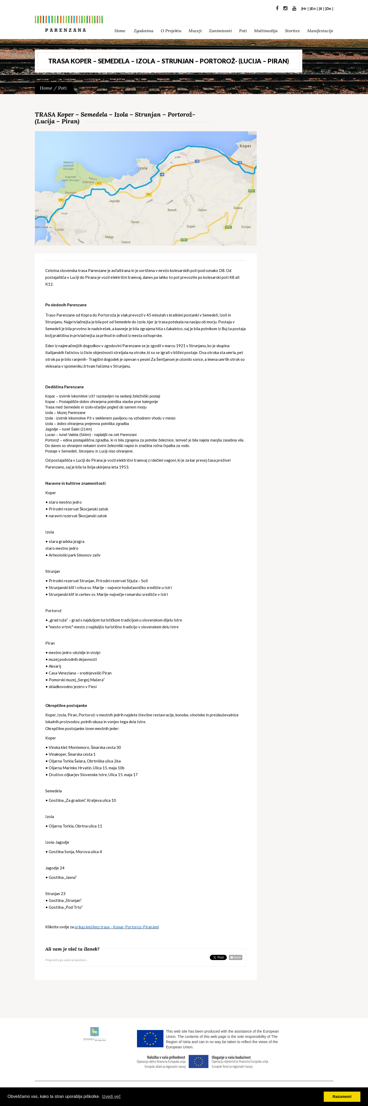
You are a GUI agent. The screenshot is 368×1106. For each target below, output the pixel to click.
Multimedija (266, 29)
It (321, 7)
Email (235, 957)
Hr (304, 7)
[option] (146, 188)
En (313, 7)
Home (119, 29)
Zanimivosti (220, 29)
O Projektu (171, 29)
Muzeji (195, 29)
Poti (243, 29)
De (328, 7)
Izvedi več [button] (111, 1096)
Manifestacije (320, 29)
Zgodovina (143, 29)
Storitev (292, 29)
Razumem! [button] (342, 1096)
